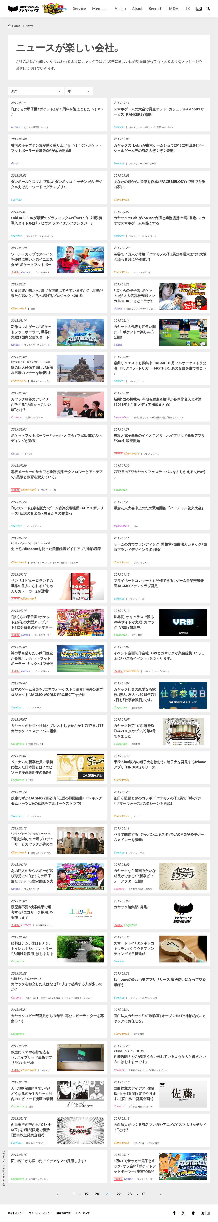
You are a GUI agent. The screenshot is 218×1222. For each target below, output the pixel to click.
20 (97, 1193)
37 (143, 1193)
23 (130, 1193)
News (29, 25)
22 (119, 1193)
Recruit (155, 9)
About (137, 9)
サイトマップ (83, 1213)
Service (79, 9)
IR (188, 9)
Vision (120, 9)
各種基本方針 (64, 1213)
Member (99, 9)
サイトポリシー (16, 1213)
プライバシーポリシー (40, 1213)
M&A (173, 9)
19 (86, 1193)
